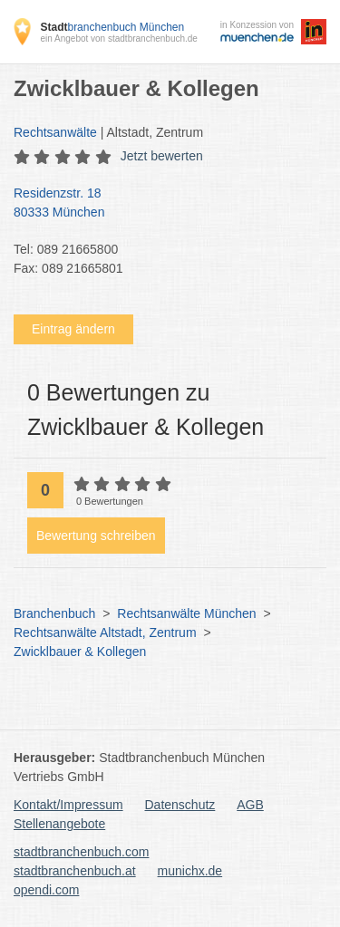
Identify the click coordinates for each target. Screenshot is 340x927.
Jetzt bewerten (162, 156)
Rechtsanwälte (55, 132)
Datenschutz (180, 804)
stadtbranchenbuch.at (75, 871)
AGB (250, 804)
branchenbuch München (112, 27)
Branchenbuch (54, 613)
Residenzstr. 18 (161, 204)
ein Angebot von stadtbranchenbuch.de (118, 38)
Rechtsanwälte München (186, 613)
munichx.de (190, 871)
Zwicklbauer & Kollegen (80, 651)
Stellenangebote (59, 823)
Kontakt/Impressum (68, 804)
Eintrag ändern (73, 329)
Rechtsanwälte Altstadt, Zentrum (105, 632)
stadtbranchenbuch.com (81, 852)
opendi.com (46, 890)
